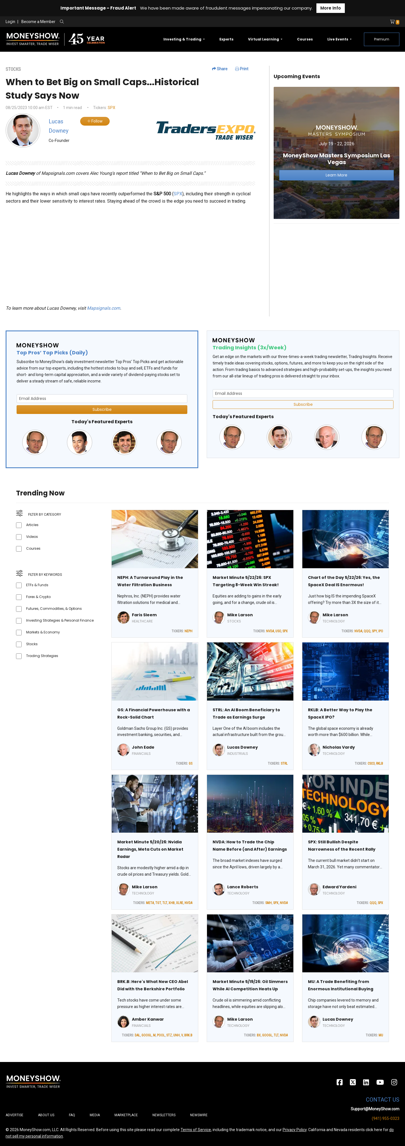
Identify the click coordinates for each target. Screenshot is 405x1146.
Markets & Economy (43, 632)
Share (220, 69)
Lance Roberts (242, 887)
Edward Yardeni (339, 887)
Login (10, 21)
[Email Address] (102, 398)
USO (278, 631)
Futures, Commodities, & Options (54, 608)
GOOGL (146, 1035)
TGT (158, 903)
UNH (176, 1035)
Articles (32, 524)
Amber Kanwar (148, 1019)
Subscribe (102, 409)
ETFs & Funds (37, 585)
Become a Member (38, 21)
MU (381, 1035)
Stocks (32, 644)
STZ (169, 1035)
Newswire (199, 1115)
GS (190, 763)
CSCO (371, 763)
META (150, 903)
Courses (305, 39)
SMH (268, 903)
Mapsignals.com (103, 308)
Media (95, 1115)
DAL (137, 1035)
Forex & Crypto (38, 596)
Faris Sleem (144, 615)
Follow (95, 121)
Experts (226, 39)
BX (259, 1035)
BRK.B (188, 1035)
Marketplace (126, 1115)
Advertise (14, 1115)
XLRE (179, 903)
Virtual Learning (264, 39)
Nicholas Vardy (339, 747)
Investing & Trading (182, 39)
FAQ (72, 1115)
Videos (32, 536)
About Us (46, 1115)
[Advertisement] (336, 267)
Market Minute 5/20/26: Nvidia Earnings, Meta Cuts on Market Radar (150, 849)
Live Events (338, 39)
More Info (330, 8)
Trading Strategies (42, 655)
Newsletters (164, 1115)
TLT (164, 903)
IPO (380, 631)
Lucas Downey (242, 747)
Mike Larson (240, 615)
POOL (161, 1035)
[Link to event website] (336, 152)
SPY (374, 631)
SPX (111, 107)
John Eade (143, 747)
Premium (381, 39)
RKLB (379, 763)
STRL (284, 763)
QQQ (367, 631)
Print (241, 69)
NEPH (188, 631)
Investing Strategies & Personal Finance (60, 620)
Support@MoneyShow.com (375, 1109)
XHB (171, 903)
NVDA (270, 631)
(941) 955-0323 (385, 1118)
